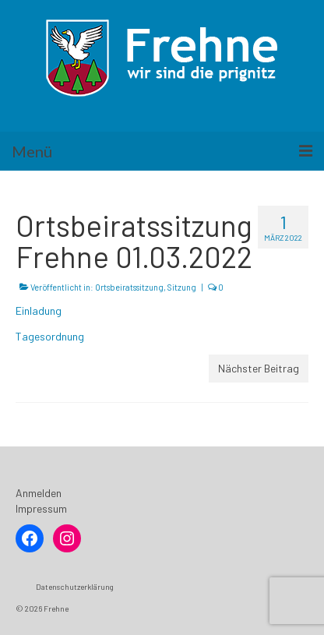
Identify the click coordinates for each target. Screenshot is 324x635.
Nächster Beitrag (258, 368)
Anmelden (39, 492)
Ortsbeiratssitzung (129, 287)
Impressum (41, 508)
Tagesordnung (50, 336)
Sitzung (181, 287)
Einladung (39, 310)
